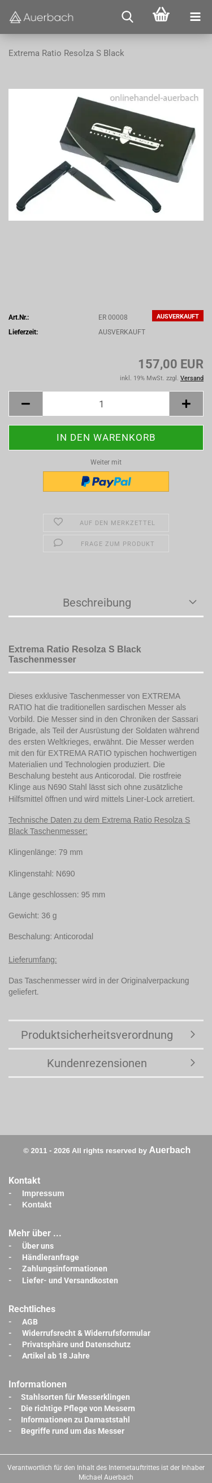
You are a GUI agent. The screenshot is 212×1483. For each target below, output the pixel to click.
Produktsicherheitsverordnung (97, 1035)
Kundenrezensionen (97, 1063)
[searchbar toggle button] (127, 17)
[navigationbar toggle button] (195, 17)
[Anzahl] (106, 403)
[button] (25, 403)
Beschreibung (97, 602)
